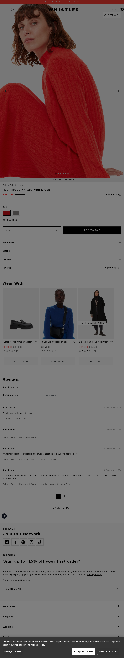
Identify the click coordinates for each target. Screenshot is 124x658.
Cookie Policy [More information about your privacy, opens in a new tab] (38, 645)
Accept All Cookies (83, 651)
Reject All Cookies (108, 651)
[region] (62, 647)
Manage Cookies (12, 651)
